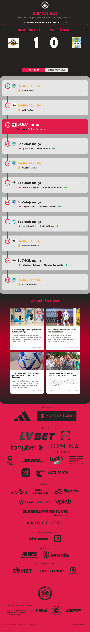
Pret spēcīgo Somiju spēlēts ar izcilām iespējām (62, 330)
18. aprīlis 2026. (63, 347)
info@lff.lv (17, 615)
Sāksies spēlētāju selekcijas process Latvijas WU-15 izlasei (62, 374)
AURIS (84, 624)
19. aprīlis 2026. (27, 347)
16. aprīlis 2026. (63, 391)
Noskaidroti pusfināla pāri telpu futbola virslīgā (26, 330)
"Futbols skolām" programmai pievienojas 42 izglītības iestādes (25, 375)
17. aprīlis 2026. (27, 391)
